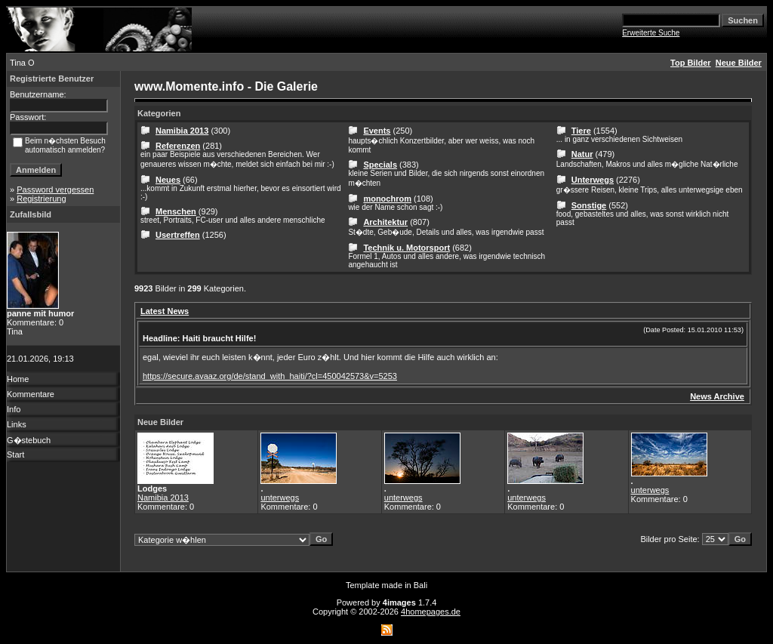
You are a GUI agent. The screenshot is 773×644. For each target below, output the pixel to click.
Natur (582, 154)
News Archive (717, 396)
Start (15, 454)
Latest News (164, 311)
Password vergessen (55, 189)
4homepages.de (430, 611)
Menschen (176, 211)
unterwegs (279, 497)
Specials (380, 164)
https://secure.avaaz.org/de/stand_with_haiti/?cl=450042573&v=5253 (270, 376)
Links (16, 424)
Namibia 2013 (182, 130)
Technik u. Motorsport (406, 247)
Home (18, 379)
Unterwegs (592, 179)
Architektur (385, 221)
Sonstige (588, 205)
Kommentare (30, 394)
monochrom (387, 198)
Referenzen (178, 145)
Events (376, 130)
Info (13, 409)
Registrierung (41, 198)
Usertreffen (178, 234)
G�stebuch (29, 440)
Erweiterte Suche (650, 33)
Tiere (581, 130)
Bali (420, 585)
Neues (168, 179)
